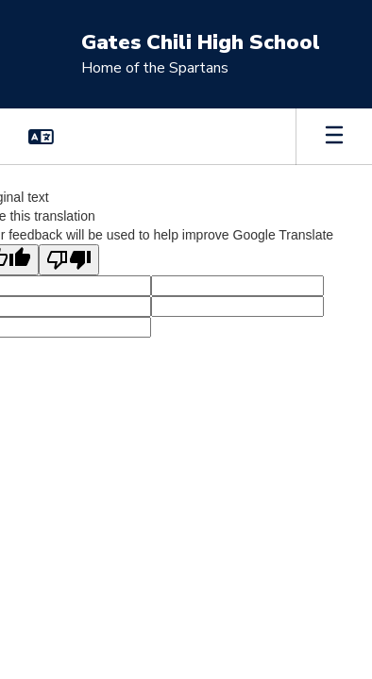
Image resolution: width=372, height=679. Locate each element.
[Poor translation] (69, 259)
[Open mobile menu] (334, 136)
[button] (41, 136)
